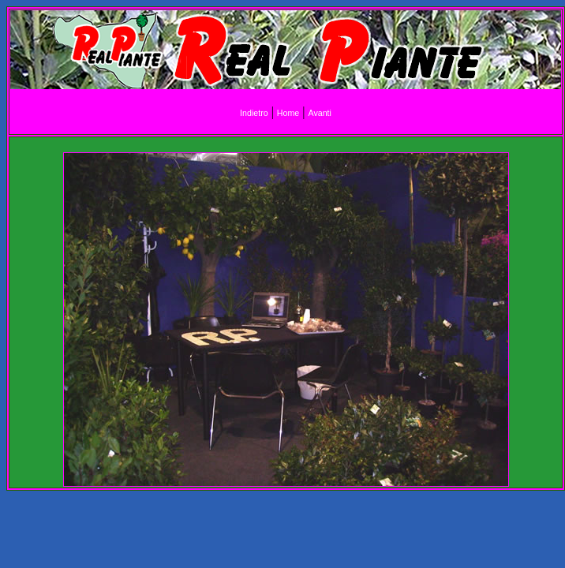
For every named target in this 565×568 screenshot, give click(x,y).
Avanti (319, 113)
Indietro (254, 113)
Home (288, 113)
